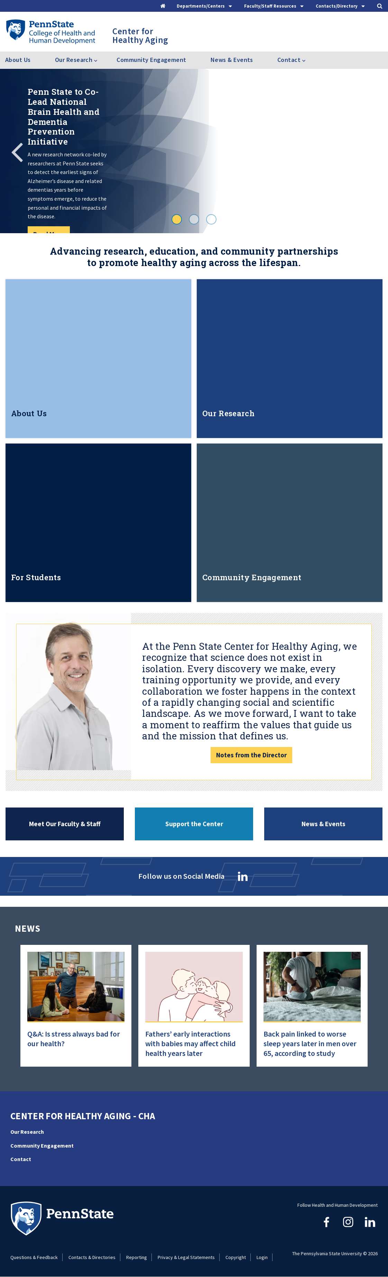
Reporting (136, 1257)
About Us (18, 60)
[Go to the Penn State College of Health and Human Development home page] (50, 31)
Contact (20, 1159)
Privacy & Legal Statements (186, 1257)
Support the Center (194, 824)
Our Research (27, 1131)
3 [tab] (211, 219)
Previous (17, 151)
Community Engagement (151, 60)
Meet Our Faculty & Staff (65, 824)
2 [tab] (194, 219)
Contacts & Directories (92, 1257)
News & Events (232, 60)
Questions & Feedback (34, 1257)
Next (370, 151)
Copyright (235, 1257)
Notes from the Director (251, 755)
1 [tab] (177, 219)
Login (262, 1257)
